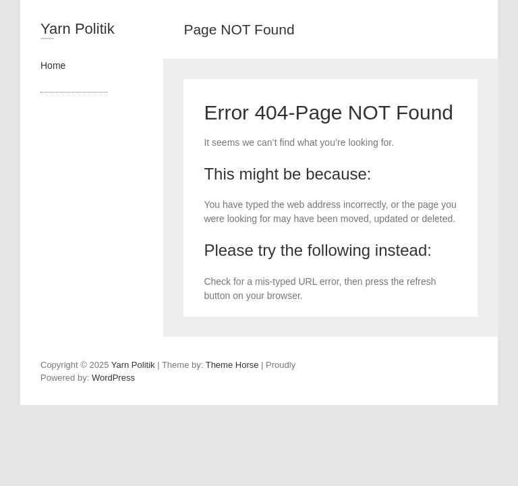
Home (52, 65)
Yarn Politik (77, 28)
